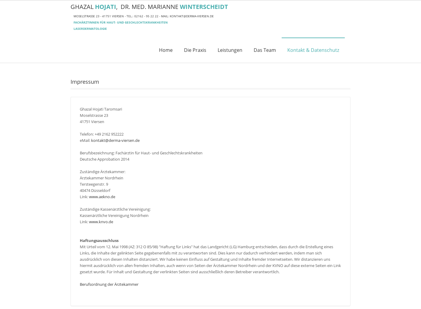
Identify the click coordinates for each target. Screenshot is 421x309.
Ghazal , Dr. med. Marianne (149, 7)
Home (166, 50)
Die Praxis (195, 50)
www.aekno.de (102, 196)
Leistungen (230, 50)
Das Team (265, 50)
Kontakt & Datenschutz (313, 50)
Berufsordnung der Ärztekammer (109, 284)
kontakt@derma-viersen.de (192, 16)
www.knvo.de (101, 221)
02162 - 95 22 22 (146, 16)
